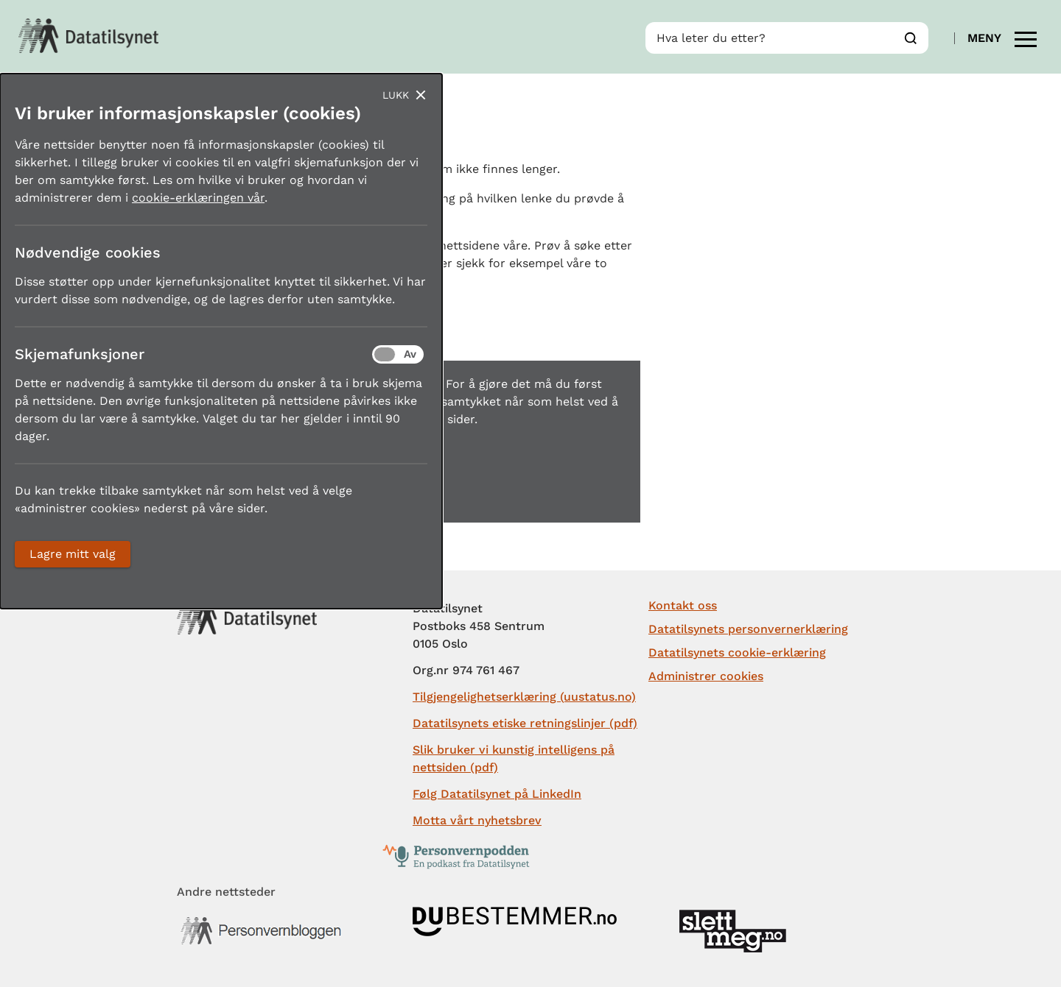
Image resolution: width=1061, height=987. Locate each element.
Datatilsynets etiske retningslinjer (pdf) (525, 723)
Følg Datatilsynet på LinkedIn (497, 794)
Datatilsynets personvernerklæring (748, 629)
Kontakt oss (682, 605)
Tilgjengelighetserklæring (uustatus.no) (524, 697)
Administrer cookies (705, 676)
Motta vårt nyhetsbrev (477, 820)
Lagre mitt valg (72, 554)
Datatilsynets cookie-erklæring (737, 652)
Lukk (395, 95)
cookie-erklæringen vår (198, 198)
